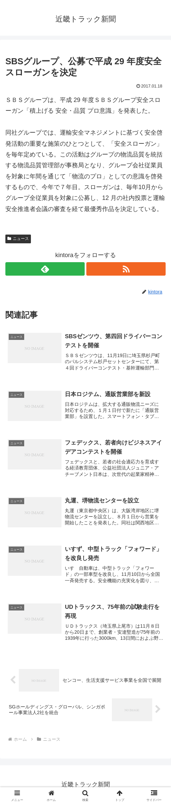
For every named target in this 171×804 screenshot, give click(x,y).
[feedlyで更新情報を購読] (45, 269)
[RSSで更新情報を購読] (126, 269)
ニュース (18, 238)
